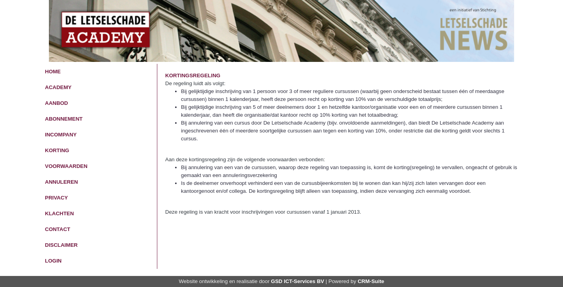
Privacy (56, 198)
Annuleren (61, 182)
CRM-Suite (371, 281)
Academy (58, 87)
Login (53, 261)
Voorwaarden (66, 166)
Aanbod (56, 103)
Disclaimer (61, 245)
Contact (57, 229)
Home (53, 72)
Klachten (59, 213)
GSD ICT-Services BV (297, 281)
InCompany (60, 135)
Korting (57, 150)
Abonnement (64, 119)
